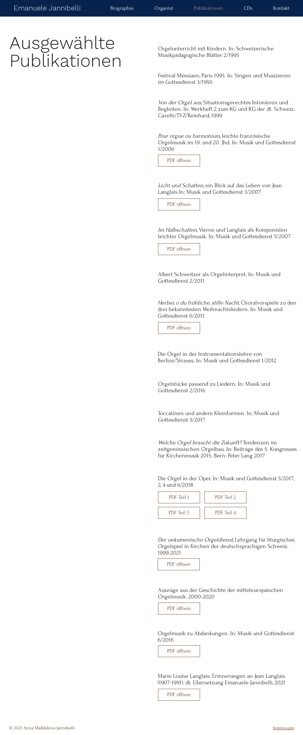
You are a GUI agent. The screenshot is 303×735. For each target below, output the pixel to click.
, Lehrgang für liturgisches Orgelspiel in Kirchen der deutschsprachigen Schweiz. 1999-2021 (226, 546)
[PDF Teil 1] (179, 497)
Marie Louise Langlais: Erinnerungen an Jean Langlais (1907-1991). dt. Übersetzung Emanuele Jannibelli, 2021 (221, 679)
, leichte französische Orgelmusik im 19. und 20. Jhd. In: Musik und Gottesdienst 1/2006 (227, 142)
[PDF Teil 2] (225, 497)
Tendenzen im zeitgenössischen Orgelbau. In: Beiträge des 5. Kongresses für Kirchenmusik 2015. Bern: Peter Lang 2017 (227, 449)
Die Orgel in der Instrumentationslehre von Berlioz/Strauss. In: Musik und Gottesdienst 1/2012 (217, 357)
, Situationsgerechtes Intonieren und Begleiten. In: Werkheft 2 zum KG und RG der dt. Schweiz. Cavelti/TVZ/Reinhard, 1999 (226, 109)
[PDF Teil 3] (179, 513)
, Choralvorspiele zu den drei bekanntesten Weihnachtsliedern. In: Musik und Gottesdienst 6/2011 (227, 309)
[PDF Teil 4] (225, 513)
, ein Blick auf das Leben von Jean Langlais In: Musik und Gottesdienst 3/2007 (220, 188)
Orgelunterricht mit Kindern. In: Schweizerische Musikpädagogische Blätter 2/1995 (216, 51)
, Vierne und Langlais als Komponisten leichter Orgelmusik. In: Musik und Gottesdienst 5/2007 (224, 233)
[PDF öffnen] (179, 160)
